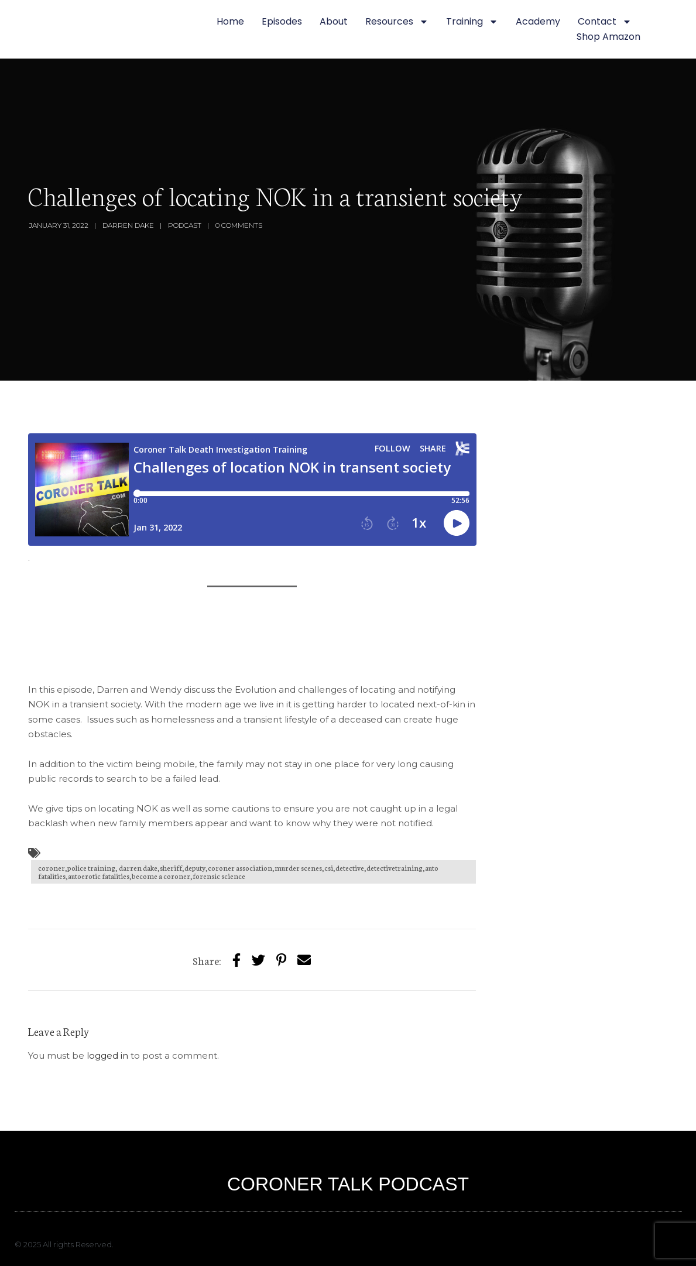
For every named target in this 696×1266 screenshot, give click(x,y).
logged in (107, 1055)
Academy (538, 21)
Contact (605, 21)
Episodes (282, 21)
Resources (396, 21)
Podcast (184, 225)
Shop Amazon (608, 36)
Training (472, 21)
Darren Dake (128, 225)
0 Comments (238, 225)
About (334, 21)
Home (230, 21)
